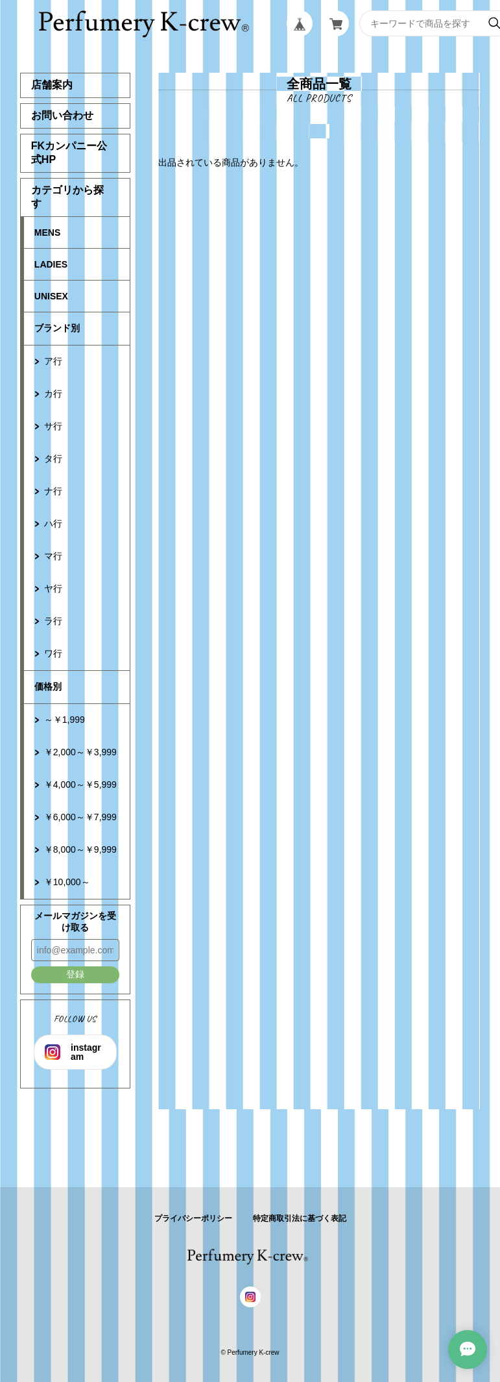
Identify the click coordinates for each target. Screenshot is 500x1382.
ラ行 (53, 621)
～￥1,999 (64, 719)
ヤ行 (53, 588)
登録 (75, 974)
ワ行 (53, 653)
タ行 (53, 458)
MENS (47, 232)
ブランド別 (57, 328)
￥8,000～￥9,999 (80, 849)
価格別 (48, 686)
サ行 (53, 426)
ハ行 (53, 523)
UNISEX (51, 296)
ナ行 (53, 491)
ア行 (53, 361)
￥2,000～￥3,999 (80, 752)
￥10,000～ (67, 882)
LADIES (50, 264)
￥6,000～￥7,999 (80, 817)
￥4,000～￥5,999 (80, 784)
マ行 (53, 556)
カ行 (53, 393)
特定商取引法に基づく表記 (299, 1218)
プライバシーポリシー (193, 1218)
